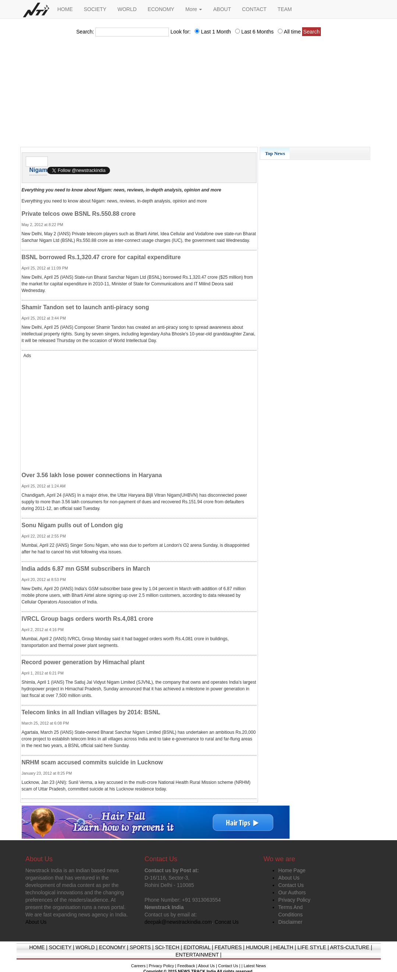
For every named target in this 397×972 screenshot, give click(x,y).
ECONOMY (161, 9)
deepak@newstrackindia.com (178, 922)
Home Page (291, 870)
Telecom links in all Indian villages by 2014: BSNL (91, 712)
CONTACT (254, 9)
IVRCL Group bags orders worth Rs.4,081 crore (87, 619)
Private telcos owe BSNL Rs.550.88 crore (79, 214)
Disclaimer (290, 922)
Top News (275, 153)
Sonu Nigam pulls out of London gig (72, 525)
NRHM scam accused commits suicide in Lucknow (92, 762)
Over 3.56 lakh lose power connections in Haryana (92, 475)
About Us (288, 878)
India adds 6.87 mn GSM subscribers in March (86, 569)
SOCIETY (95, 9)
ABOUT (222, 9)
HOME (65, 9)
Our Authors (292, 892)
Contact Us (291, 885)
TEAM (284, 9)
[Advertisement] (199, 93)
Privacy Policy (294, 900)
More (193, 9)
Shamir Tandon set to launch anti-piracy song (85, 307)
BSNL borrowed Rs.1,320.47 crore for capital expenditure (101, 257)
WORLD (127, 9)
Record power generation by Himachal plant (83, 662)
